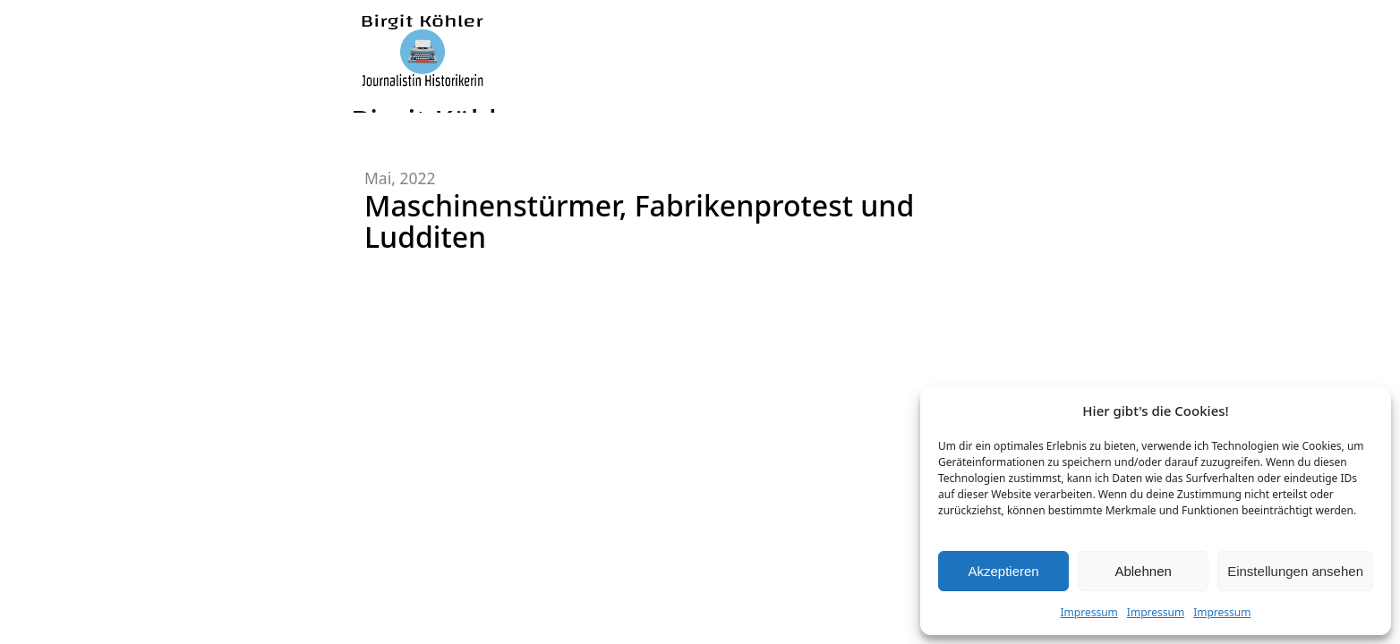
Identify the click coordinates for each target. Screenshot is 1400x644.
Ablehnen (1142, 571)
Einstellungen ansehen (1295, 571)
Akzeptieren (1003, 571)
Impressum (1089, 612)
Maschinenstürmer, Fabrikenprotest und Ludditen (639, 221)
